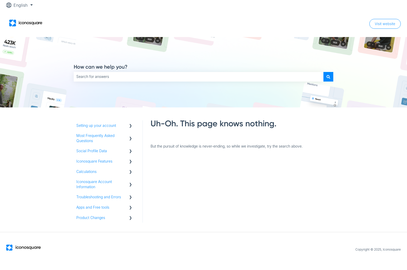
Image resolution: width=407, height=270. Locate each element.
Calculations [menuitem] (86, 171)
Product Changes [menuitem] (90, 217)
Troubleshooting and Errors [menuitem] (98, 197)
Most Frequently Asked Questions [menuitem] (95, 138)
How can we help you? (100, 67)
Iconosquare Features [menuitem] (94, 161)
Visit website (385, 24)
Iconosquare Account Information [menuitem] (94, 184)
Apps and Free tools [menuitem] (92, 207)
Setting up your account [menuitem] (96, 125)
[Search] (328, 76)
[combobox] (198, 76)
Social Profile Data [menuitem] (91, 151)
